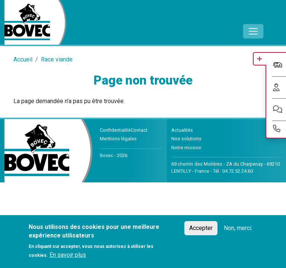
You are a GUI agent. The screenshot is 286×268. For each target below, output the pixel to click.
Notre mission (186, 147)
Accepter (201, 228)
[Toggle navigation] (253, 31)
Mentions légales (118, 138)
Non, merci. (238, 228)
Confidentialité (115, 130)
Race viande (57, 59)
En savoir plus (68, 254)
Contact (139, 130)
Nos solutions (186, 138)
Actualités (182, 130)
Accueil (22, 59)
